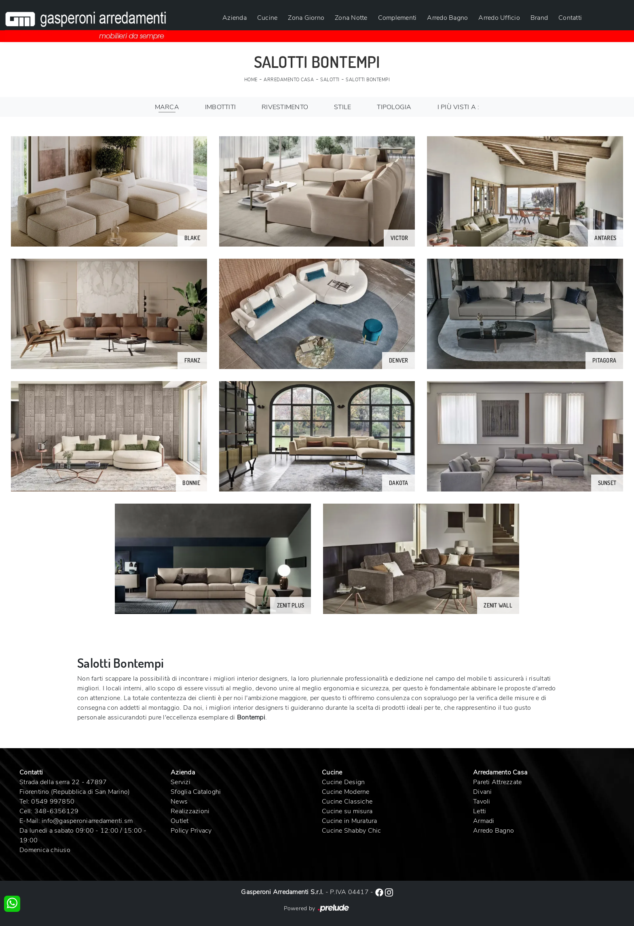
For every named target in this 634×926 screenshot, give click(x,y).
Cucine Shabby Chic (351, 830)
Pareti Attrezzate (497, 782)
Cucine (267, 17)
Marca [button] (167, 107)
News (179, 801)
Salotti (330, 80)
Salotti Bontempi (368, 80)
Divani (482, 791)
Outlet (180, 820)
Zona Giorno (306, 17)
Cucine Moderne (346, 791)
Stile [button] (342, 107)
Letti (479, 811)
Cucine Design (343, 782)
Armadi (484, 820)
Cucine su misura (347, 811)
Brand (539, 17)
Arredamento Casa (289, 80)
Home (251, 80)
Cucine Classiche (347, 801)
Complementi (397, 17)
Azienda (234, 17)
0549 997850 (52, 801)
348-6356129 (56, 811)
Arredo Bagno (447, 17)
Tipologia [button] (394, 107)
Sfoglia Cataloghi (196, 791)
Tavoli (481, 801)
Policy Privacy (191, 830)
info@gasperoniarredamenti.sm (87, 820)
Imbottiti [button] (220, 107)
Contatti (570, 17)
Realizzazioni (190, 811)
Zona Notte (351, 17)
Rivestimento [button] (285, 107)
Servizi (180, 782)
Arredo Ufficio (499, 17)
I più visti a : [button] (458, 107)
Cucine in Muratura (349, 820)
